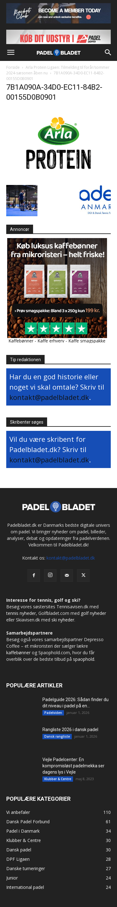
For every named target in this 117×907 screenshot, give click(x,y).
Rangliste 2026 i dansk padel (70, 729)
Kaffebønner (20, 341)
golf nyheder (93, 613)
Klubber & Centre (57, 779)
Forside (13, 67)
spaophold (83, 659)
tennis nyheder (21, 613)
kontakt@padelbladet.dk (49, 397)
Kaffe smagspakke (86, 341)
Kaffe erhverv (50, 341)
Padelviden (53, 712)
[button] (11, 52)
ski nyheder (62, 620)
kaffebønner (18, 652)
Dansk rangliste (57, 736)
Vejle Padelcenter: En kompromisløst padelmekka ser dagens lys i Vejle (73, 766)
